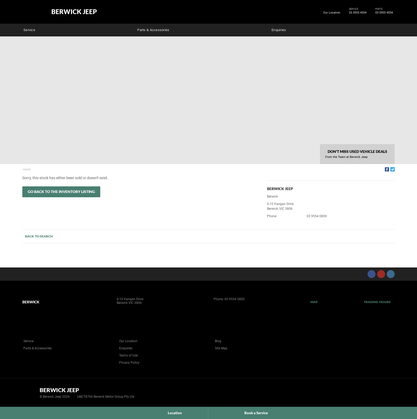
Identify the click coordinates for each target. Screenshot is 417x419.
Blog (218, 341)
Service (29, 30)
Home (27, 169)
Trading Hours (377, 302)
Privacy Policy (129, 362)
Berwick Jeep (74, 11)
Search (391, 29)
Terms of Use (128, 355)
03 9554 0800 (317, 216)
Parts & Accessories (153, 30)
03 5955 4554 (356, 12)
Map (314, 302)
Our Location (331, 12)
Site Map (221, 348)
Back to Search (39, 236)
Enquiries (279, 30)
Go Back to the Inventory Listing (61, 191)
